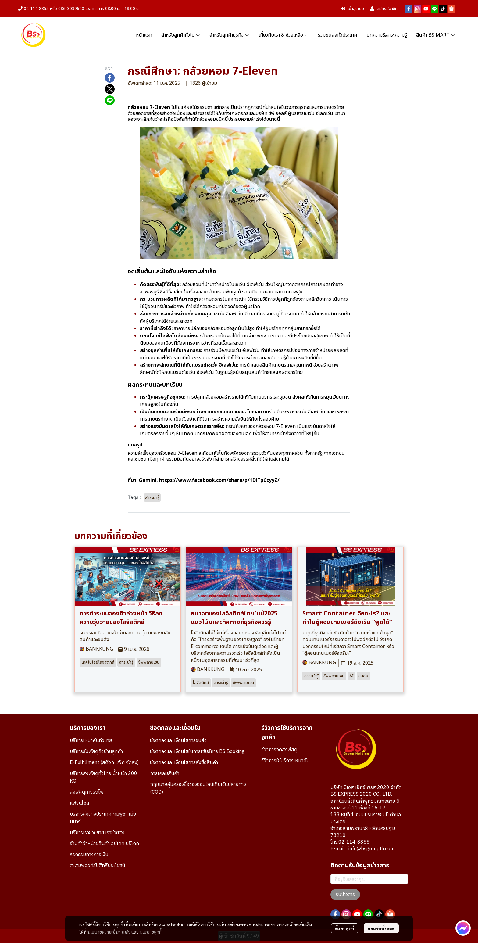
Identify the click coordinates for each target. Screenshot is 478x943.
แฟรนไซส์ (79, 803)
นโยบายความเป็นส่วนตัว (108, 931)
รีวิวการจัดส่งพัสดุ (279, 750)
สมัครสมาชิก (384, 8)
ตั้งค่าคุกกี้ (344, 928)
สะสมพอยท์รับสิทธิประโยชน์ (97, 866)
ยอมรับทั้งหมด (381, 928)
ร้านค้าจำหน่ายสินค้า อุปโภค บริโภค (104, 844)
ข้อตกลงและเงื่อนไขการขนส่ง (178, 741)
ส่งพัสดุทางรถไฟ (87, 792)
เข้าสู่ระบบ (352, 8)
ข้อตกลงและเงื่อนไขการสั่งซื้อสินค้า (184, 762)
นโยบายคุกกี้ (151, 931)
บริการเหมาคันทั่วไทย (91, 741)
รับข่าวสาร (345, 894)
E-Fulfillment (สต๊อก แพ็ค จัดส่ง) (104, 762)
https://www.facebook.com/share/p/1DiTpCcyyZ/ (219, 480)
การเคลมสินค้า (164, 773)
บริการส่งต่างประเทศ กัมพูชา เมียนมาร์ (103, 818)
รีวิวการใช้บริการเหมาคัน (285, 761)
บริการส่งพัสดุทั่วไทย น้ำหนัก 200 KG (103, 777)
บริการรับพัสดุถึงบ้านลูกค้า (96, 752)
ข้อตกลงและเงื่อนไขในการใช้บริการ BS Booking (197, 752)
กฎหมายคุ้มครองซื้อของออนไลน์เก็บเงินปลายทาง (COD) (198, 788)
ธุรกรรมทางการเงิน (89, 855)
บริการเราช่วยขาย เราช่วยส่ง (97, 833)
